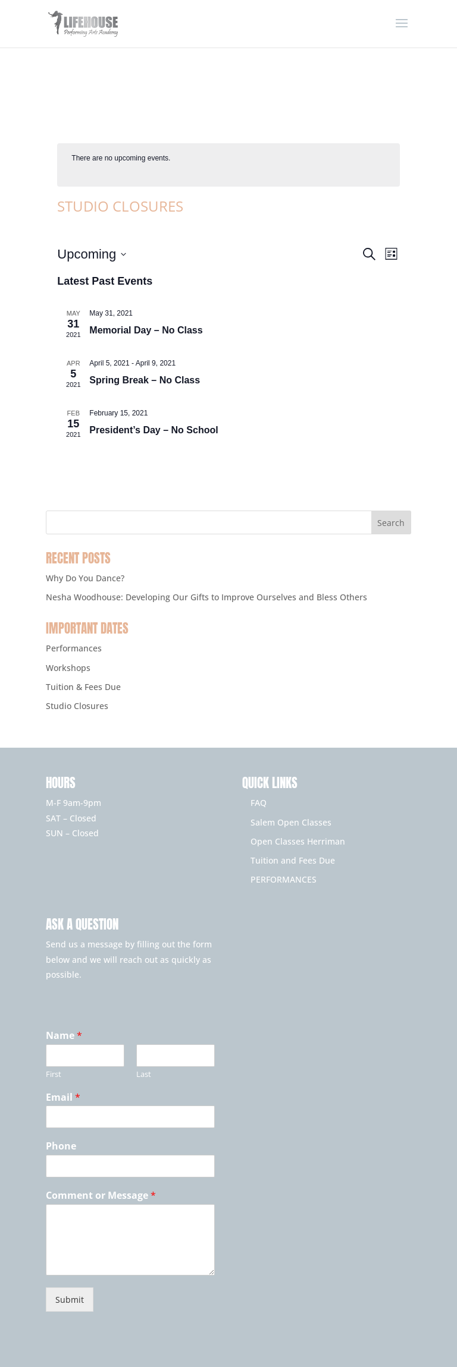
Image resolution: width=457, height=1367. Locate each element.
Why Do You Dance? (85, 578)
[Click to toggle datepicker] (91, 254)
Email (63, 1097)
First (53, 1074)
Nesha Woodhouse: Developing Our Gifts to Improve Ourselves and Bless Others (206, 597)
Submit (69, 1299)
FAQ (259, 802)
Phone (61, 1146)
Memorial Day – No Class (145, 330)
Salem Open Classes (291, 822)
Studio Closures (77, 705)
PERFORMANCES (284, 879)
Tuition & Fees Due (83, 686)
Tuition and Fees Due (293, 860)
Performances (74, 648)
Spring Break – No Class (144, 380)
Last (143, 1074)
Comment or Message (101, 1195)
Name (64, 1035)
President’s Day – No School (153, 430)
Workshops (68, 667)
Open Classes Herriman (298, 841)
